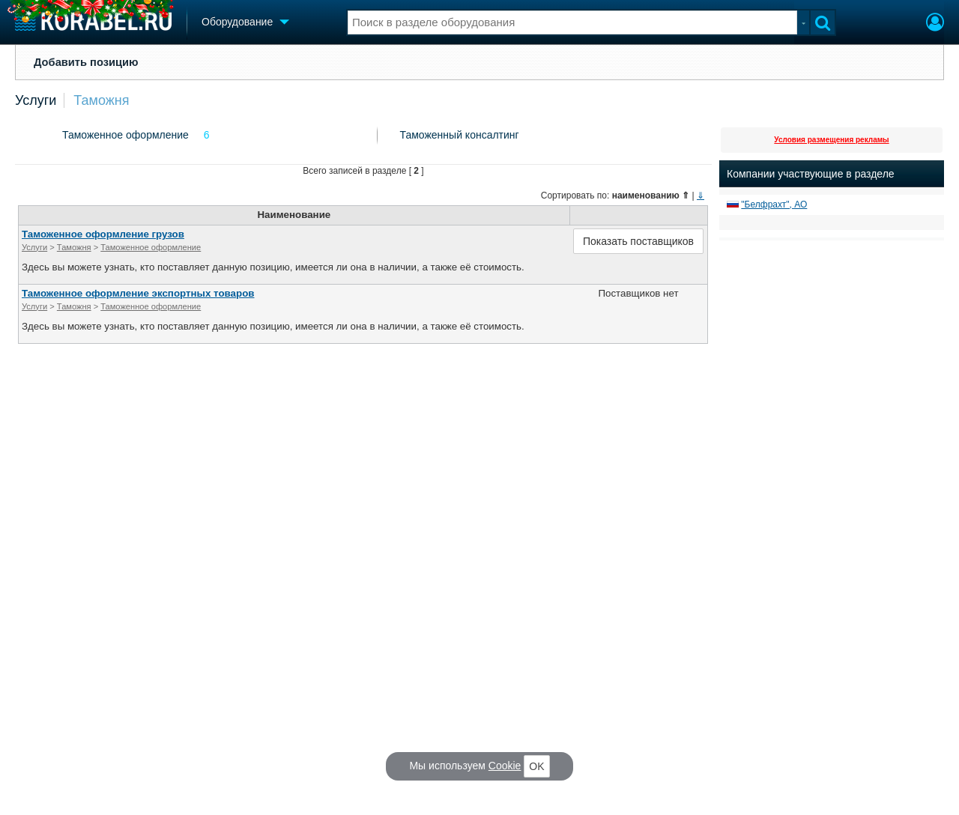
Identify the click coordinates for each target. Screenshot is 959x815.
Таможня (101, 100)
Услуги (35, 100)
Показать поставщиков (638, 241)
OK (536, 766)
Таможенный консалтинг (459, 135)
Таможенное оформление (125, 135)
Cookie (504, 766)
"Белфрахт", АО (774, 204)
